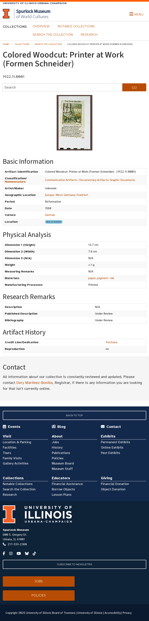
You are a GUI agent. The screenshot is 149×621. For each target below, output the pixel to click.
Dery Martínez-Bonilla (34, 382)
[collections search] (62, 87)
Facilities (9, 447)
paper (92, 278)
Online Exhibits (112, 447)
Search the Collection (53, 34)
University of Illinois (90, 613)
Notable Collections (76, 26)
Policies (57, 458)
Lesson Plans (61, 495)
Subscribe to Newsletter (74, 564)
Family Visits (12, 458)
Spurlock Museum (16, 530)
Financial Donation (115, 484)
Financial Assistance (67, 484)
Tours (7, 453)
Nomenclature (15, 182)
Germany (69, 195)
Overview (41, 26)
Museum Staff (62, 469)
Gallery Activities (16, 463)
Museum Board (63, 463)
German (50, 215)
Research (89, 34)
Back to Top (74, 415)
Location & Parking (17, 442)
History (57, 447)
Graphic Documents (122, 180)
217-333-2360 (17, 544)
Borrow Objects (63, 489)
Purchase (112, 342)
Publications (61, 453)
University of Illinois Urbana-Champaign (35, 3)
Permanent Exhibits (115, 442)
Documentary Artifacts (93, 180)
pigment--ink (105, 278)
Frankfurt (82, 195)
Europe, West (53, 195)
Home (6, 44)
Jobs (55, 442)
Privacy (127, 613)
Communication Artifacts (61, 180)
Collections (21, 44)
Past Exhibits (110, 453)
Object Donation (113, 489)
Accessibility (113, 613)
